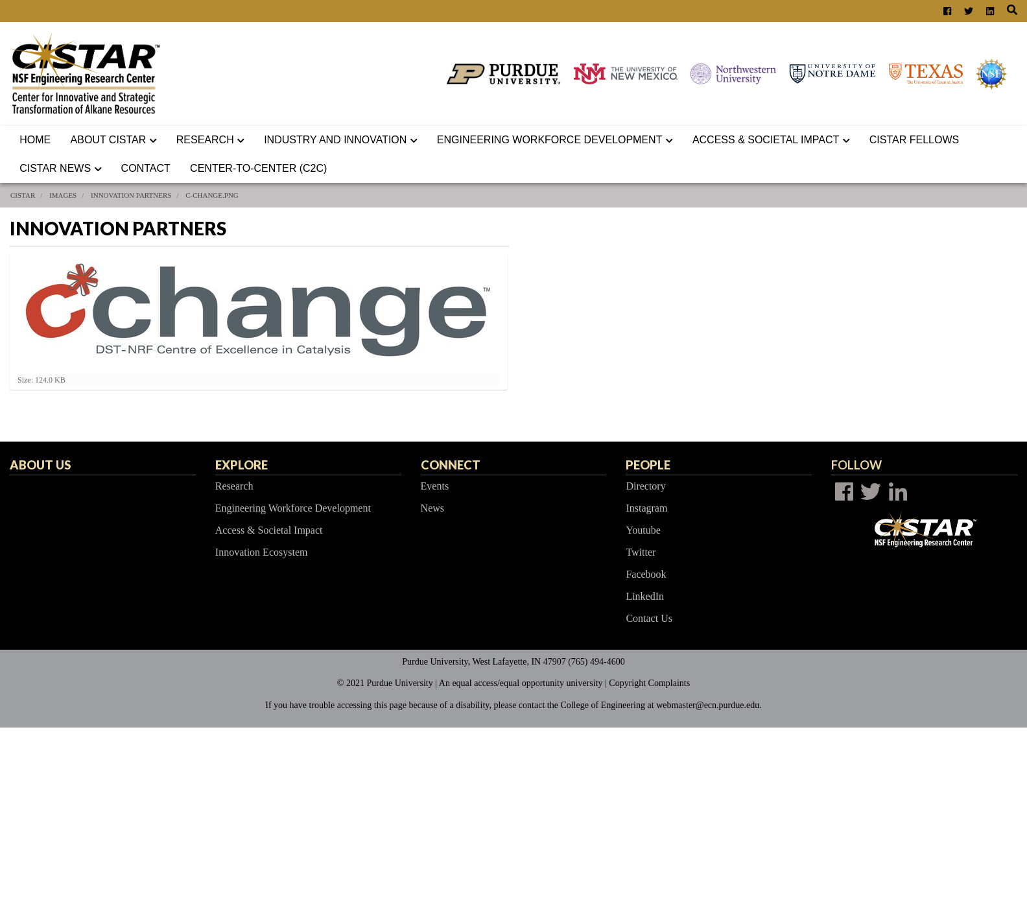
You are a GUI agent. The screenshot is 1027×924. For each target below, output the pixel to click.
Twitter (640, 552)
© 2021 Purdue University (385, 683)
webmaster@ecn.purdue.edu (707, 705)
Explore (241, 465)
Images (63, 195)
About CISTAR (114, 139)
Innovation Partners (131, 195)
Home (35, 139)
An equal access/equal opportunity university (521, 683)
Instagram (646, 508)
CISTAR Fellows (914, 139)
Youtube (643, 530)
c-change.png (212, 195)
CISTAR (22, 195)
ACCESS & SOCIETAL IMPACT (771, 139)
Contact (146, 168)
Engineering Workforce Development (555, 139)
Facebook (646, 574)
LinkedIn (645, 596)
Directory (645, 486)
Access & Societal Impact (269, 530)
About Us (40, 465)
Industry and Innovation (340, 139)
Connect (450, 465)
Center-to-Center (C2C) (258, 168)
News (432, 508)
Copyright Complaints (649, 683)
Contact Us (649, 618)
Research (210, 139)
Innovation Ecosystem (261, 552)
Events (435, 486)
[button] (156, 140)
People (648, 465)
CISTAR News (60, 168)
